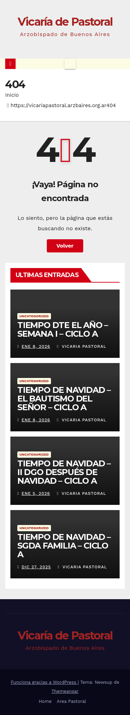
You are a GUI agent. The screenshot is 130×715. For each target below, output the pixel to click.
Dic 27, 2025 (36, 567)
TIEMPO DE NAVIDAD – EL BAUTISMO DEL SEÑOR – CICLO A (64, 398)
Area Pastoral (71, 701)
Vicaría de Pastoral (65, 21)
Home (45, 701)
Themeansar (65, 691)
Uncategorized (34, 316)
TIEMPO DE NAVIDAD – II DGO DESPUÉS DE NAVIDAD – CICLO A (64, 472)
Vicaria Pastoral (81, 346)
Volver (65, 245)
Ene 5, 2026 (35, 493)
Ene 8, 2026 (35, 346)
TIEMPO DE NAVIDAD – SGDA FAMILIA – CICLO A (64, 545)
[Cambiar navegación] (70, 64)
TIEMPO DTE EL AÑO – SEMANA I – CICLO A (62, 329)
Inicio (12, 95)
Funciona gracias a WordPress (44, 682)
